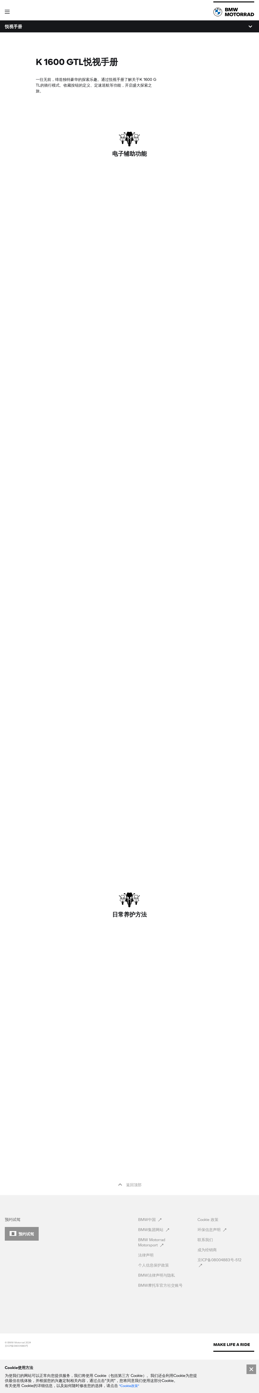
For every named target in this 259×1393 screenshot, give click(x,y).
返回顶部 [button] (129, 1218)
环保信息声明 (212, 1263)
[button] (10, 10)
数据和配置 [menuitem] (41, 26)
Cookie (207, 1253)
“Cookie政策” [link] (129, 1385)
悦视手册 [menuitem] (63, 26)
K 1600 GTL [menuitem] (15, 26)
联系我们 (205, 1273)
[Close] (251, 1369)
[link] (233, 12)
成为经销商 (207, 1283)
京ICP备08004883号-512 (219, 1296)
